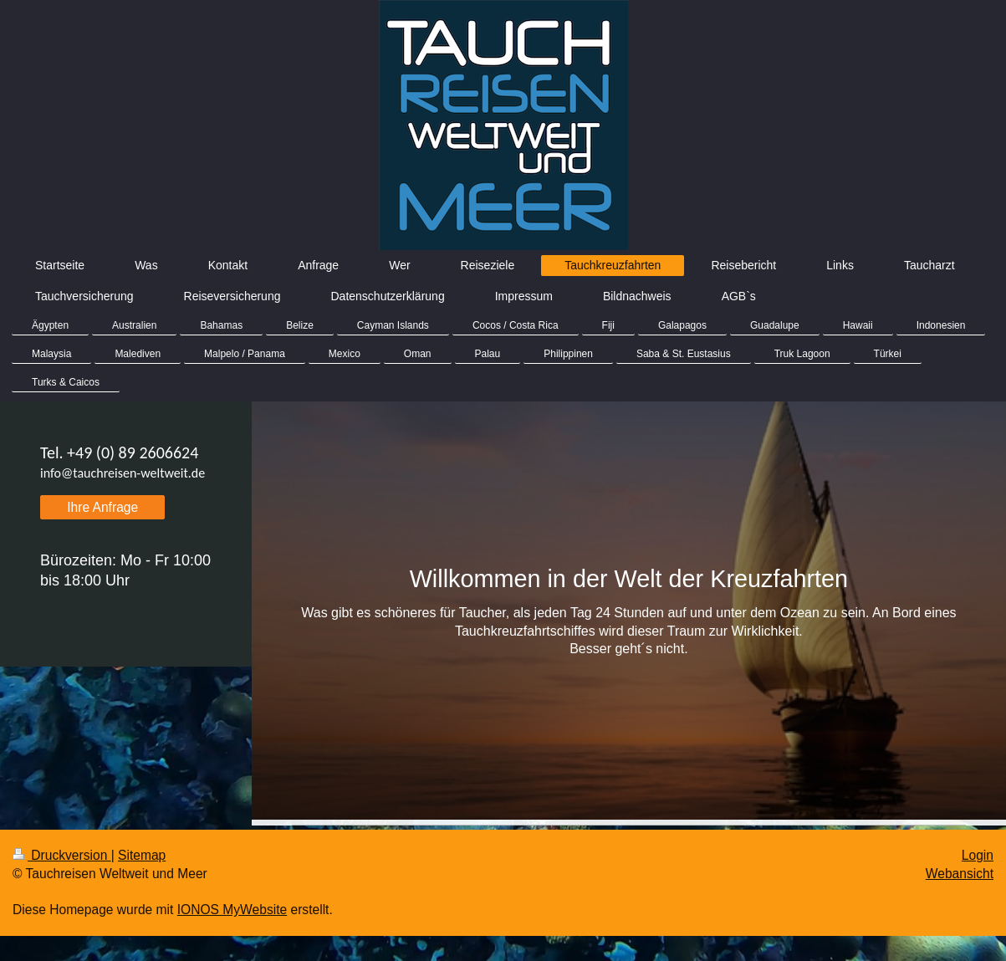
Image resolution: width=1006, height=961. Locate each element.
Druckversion (62, 855)
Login (977, 855)
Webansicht (959, 873)
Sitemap (142, 855)
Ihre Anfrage (102, 507)
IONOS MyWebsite (232, 909)
